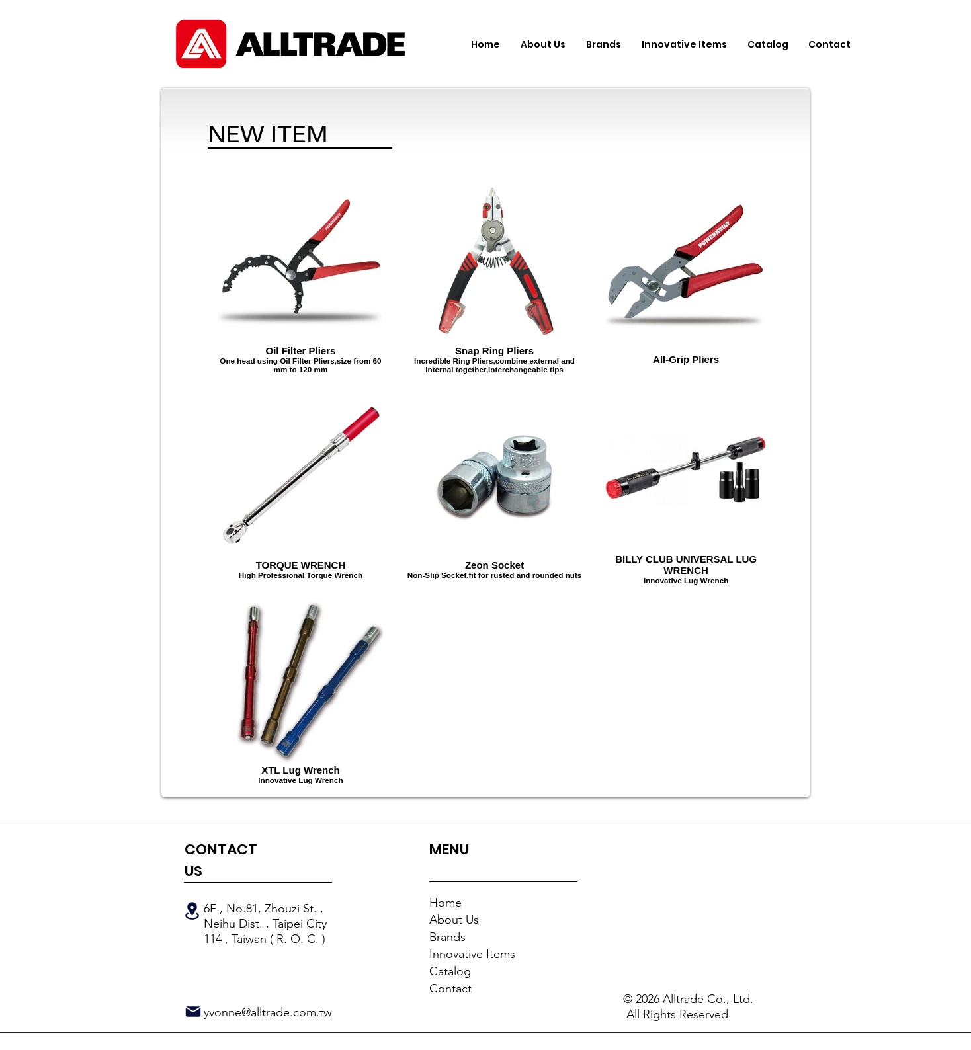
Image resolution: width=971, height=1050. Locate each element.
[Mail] (193, 1011)
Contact (450, 988)
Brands (447, 937)
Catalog (450, 971)
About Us (454, 919)
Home (445, 902)
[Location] (191, 911)
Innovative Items (472, 954)
